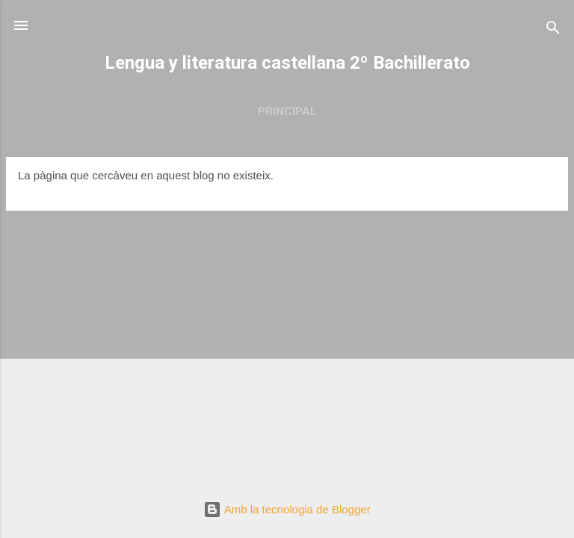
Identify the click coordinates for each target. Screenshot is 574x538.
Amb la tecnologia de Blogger (286, 509)
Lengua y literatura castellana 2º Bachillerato (287, 62)
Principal (287, 111)
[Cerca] (553, 30)
